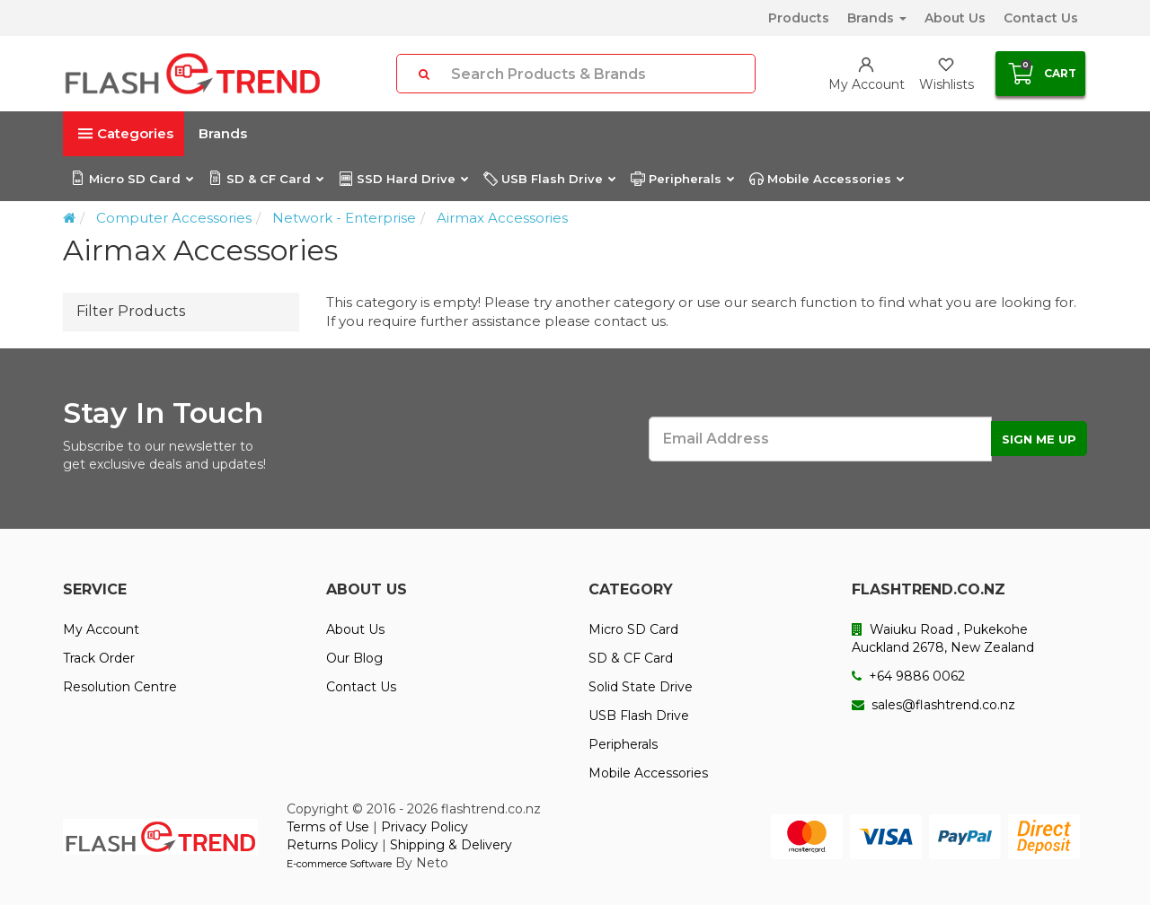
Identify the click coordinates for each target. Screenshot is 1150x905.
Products (798, 18)
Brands (877, 18)
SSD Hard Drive (403, 178)
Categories (125, 133)
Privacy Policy (424, 827)
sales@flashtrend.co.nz (933, 705)
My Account (101, 629)
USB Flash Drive (549, 178)
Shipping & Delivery (451, 845)
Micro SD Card (131, 178)
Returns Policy (332, 845)
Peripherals (682, 178)
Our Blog (354, 658)
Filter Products (130, 311)
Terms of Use (328, 827)
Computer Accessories (174, 217)
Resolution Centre (120, 687)
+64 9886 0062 (908, 676)
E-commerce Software (339, 863)
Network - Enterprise (344, 217)
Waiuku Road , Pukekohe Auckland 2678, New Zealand (943, 638)
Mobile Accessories (826, 178)
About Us (955, 18)
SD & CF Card (265, 178)
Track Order (99, 658)
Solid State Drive (640, 687)
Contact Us (1041, 18)
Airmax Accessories (502, 217)
